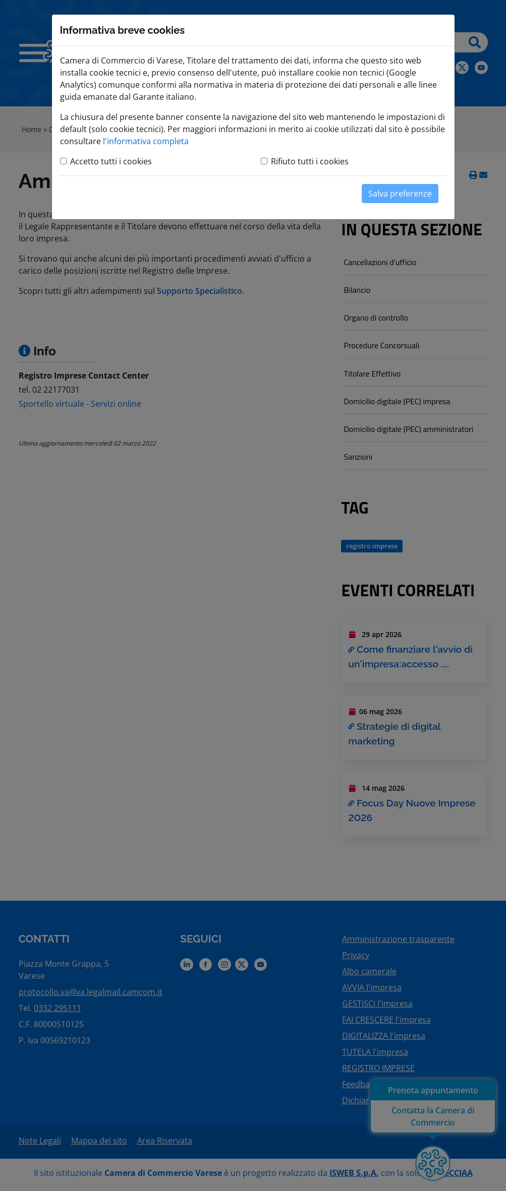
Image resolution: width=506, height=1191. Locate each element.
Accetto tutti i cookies (111, 161)
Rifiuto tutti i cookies (310, 161)
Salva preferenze (400, 193)
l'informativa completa (146, 141)
